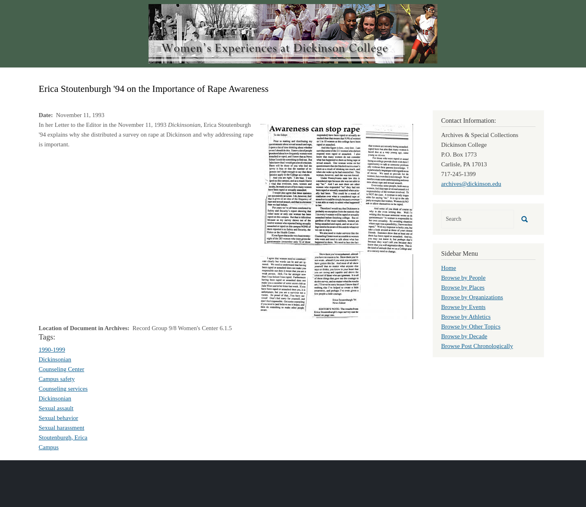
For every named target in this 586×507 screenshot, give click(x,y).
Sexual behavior (58, 418)
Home (448, 268)
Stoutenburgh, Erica (63, 437)
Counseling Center (61, 369)
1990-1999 (52, 349)
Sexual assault (56, 408)
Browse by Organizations (472, 297)
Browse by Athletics (466, 316)
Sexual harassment (61, 427)
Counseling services (63, 388)
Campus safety (57, 379)
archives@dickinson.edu (471, 184)
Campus (49, 447)
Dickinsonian (55, 359)
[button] (336, 221)
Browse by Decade (464, 336)
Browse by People (463, 277)
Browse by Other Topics (471, 326)
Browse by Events (463, 307)
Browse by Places (463, 287)
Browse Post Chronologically (477, 346)
